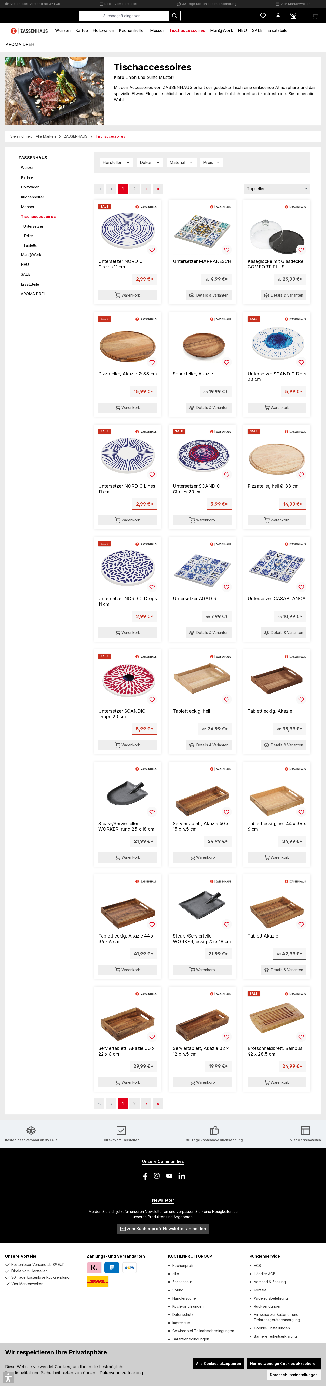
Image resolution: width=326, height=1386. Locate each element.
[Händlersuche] (293, 15)
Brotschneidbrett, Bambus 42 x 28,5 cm (275, 1051)
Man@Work (31, 254)
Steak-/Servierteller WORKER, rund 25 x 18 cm (126, 826)
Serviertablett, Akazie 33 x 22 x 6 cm (126, 1051)
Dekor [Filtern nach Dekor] (150, 162)
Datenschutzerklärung (121, 1372)
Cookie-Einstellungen (272, 1328)
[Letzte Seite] (158, 189)
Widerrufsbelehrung (271, 1298)
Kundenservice (265, 1256)
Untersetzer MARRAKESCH (202, 261)
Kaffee (27, 177)
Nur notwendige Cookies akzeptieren (284, 1363)
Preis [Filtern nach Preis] (212, 162)
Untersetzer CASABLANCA (277, 598)
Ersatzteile (30, 284)
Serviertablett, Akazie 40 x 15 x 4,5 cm (200, 826)
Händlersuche (184, 1298)
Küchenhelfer (32, 197)
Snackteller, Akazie (193, 373)
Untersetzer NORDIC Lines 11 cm (126, 488)
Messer (27, 206)
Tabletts (30, 245)
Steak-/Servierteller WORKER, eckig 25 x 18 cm (202, 938)
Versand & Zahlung (270, 1282)
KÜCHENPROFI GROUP (190, 1256)
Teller (28, 236)
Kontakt (260, 1290)
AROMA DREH (33, 293)
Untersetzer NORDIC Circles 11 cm (120, 264)
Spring (177, 1290)
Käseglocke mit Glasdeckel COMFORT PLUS (276, 264)
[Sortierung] (277, 189)
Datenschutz (182, 1314)
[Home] (30, 30)
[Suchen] (213, 16)
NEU (25, 264)
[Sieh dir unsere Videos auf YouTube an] (169, 1176)
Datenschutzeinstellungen (294, 1374)
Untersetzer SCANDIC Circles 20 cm (196, 488)
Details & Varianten (208, 295)
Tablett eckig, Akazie (270, 711)
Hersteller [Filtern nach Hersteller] (116, 162)
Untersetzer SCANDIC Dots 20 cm (277, 376)
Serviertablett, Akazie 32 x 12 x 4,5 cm (201, 1051)
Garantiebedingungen (190, 1339)
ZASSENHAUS (32, 157)
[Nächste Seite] (146, 189)
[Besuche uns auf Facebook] (144, 1176)
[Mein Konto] (278, 15)
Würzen (27, 167)
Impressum (181, 1322)
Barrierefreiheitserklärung (275, 1336)
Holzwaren (30, 187)
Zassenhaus (182, 1282)
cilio (175, 1274)
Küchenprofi (182, 1265)
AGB (257, 1265)
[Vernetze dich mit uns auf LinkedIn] (181, 1176)
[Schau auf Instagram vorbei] (156, 1176)
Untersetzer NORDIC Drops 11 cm (127, 601)
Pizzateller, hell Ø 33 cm (273, 486)
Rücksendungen (267, 1306)
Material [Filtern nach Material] (182, 162)
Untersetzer (33, 226)
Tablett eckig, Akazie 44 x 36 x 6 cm (125, 938)
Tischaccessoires (38, 216)
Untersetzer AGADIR (194, 598)
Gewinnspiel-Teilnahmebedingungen (203, 1331)
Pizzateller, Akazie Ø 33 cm (127, 373)
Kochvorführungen (188, 1306)
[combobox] (162, 16)
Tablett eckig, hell (191, 711)
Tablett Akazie (263, 936)
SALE (25, 274)
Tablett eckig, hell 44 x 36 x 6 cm (277, 826)
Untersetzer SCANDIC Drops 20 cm (121, 713)
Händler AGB (264, 1274)
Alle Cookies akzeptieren (218, 1363)
